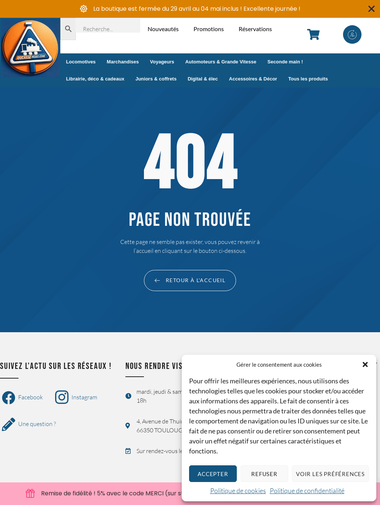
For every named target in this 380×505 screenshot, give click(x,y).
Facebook (22, 398)
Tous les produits (308, 79)
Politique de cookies (238, 490)
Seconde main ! (285, 62)
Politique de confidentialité (307, 490)
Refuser (264, 474)
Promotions (209, 28)
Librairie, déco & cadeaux (95, 79)
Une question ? (29, 424)
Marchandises (123, 62)
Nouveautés (163, 28)
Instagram (76, 398)
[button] (365, 364)
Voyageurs (162, 62)
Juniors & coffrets (155, 79)
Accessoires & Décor (253, 79)
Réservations (255, 28)
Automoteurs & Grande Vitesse (220, 62)
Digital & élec (203, 79)
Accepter (213, 474)
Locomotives (80, 62)
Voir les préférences (330, 474)
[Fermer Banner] (371, 8)
